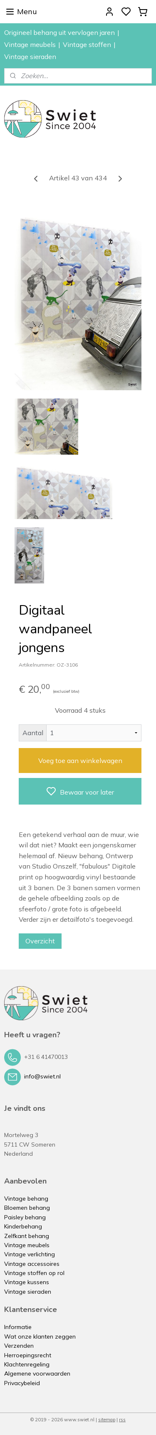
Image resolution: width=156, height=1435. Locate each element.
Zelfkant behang (26, 1236)
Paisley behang (25, 1217)
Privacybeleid (22, 1383)
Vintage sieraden (30, 56)
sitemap (106, 1420)
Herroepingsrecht (27, 1355)
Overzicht (40, 941)
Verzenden (19, 1345)
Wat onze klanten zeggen (40, 1336)
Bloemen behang (27, 1207)
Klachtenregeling (27, 1364)
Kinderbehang (23, 1226)
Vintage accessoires (31, 1264)
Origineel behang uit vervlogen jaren (59, 32)
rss (122, 1420)
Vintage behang (26, 1198)
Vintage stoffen (87, 44)
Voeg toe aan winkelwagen (80, 760)
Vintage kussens (26, 1282)
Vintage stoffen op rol (34, 1273)
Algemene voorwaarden (37, 1373)
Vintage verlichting (29, 1254)
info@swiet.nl (42, 1076)
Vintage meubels (30, 44)
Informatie (18, 1327)
